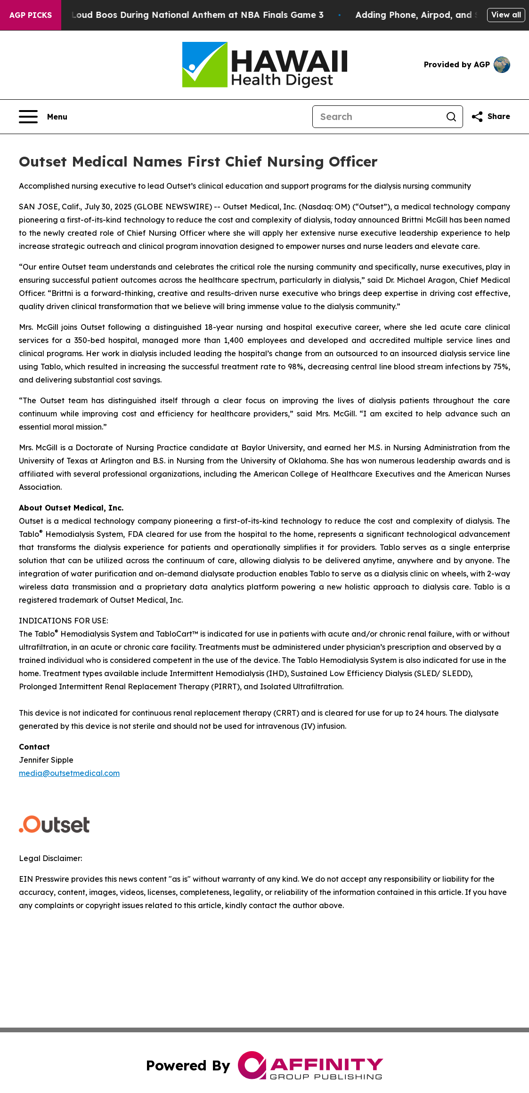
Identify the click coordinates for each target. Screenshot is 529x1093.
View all (506, 14)
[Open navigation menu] (43, 116)
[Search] (376, 117)
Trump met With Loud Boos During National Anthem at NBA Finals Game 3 (169, 14)
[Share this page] (490, 116)
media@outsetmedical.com (69, 773)
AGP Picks (30, 15)
